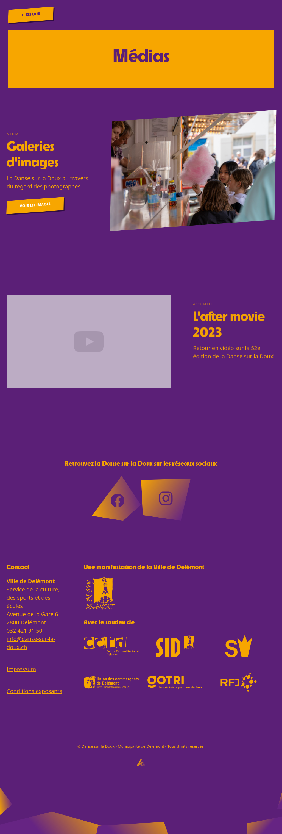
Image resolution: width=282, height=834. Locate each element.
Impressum (21, 669)
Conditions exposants (34, 691)
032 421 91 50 (24, 630)
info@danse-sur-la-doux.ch (31, 643)
